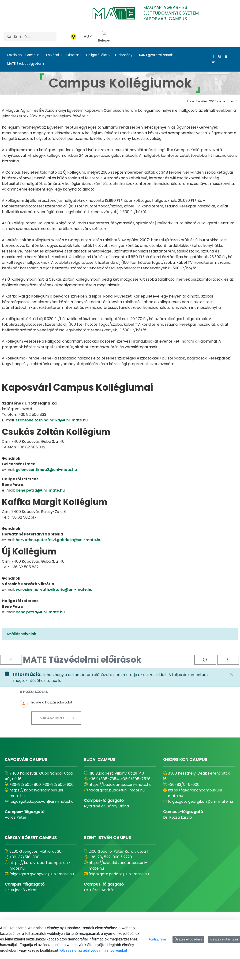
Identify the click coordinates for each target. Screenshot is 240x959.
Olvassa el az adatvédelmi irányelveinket (93, 950)
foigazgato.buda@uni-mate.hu (117, 790)
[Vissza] (11, 660)
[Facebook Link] (212, 56)
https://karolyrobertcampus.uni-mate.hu (40, 865)
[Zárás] (232, 674)
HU (88, 36)
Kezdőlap (14, 55)
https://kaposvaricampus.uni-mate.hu (37, 793)
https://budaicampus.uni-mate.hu (120, 784)
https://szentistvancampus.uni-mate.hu (118, 865)
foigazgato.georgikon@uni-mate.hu (200, 801)
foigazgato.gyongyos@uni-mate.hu (41, 874)
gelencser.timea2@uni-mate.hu (46, 469)
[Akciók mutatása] (228, 660)
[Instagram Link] (218, 56)
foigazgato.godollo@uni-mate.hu (119, 874)
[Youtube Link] (225, 56)
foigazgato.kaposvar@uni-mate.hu (41, 801)
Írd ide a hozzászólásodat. (52, 702)
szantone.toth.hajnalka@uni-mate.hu (51, 420)
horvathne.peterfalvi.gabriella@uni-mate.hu (58, 540)
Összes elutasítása (224, 939)
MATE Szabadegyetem (25, 63)
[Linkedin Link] (212, 62)
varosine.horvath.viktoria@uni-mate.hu (54, 589)
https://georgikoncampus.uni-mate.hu (196, 793)
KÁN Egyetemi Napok (156, 55)
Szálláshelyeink (21, 634)
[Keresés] (35, 36)
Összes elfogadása (188, 939)
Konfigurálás (157, 939)
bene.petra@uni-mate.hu (40, 490)
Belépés (104, 37)
